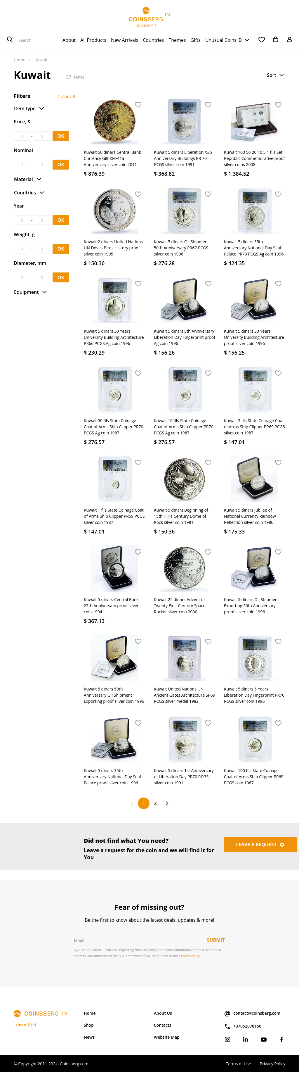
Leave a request (260, 844)
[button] (276, 75)
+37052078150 (242, 1026)
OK (61, 136)
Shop (89, 1025)
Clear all (66, 96)
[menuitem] (69, 40)
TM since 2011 (149, 17)
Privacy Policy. (190, 956)
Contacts (162, 1025)
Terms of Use (238, 1063)
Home (19, 60)
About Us (163, 1013)
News (89, 1037)
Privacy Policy (272, 1063)
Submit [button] (216, 940)
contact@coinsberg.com (252, 1013)
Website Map (167, 1037)
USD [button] (236, 40)
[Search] (10, 40)
